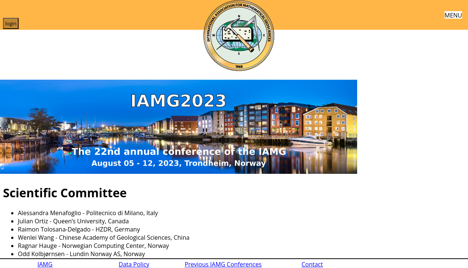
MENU (453, 14)
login (10, 23)
